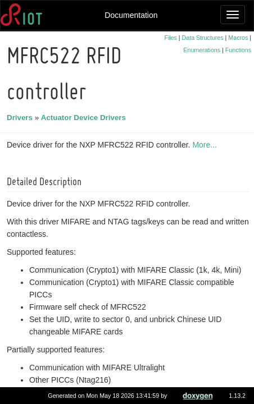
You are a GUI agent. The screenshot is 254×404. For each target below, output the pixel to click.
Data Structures (203, 37)
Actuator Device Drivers (85, 117)
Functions (238, 50)
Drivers (21, 117)
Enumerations (201, 50)
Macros (238, 37)
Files (170, 37)
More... (206, 144)
